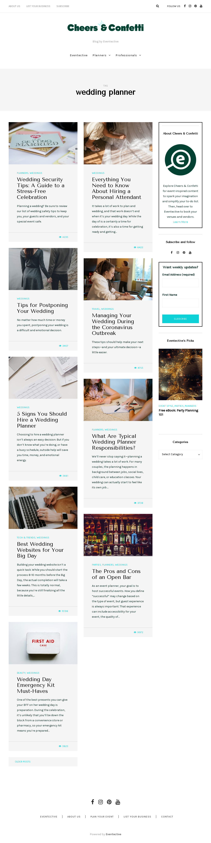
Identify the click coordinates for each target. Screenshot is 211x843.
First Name (169, 295)
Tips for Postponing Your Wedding (42, 308)
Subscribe (62, 6)
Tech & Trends (26, 537)
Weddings (36, 173)
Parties (96, 565)
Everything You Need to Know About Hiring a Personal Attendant (116, 188)
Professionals (126, 55)
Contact (167, 816)
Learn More (180, 222)
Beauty (21, 673)
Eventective (79, 55)
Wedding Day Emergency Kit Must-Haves (36, 685)
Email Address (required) (178, 274)
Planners (100, 55)
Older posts (22, 761)
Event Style (166, 406)
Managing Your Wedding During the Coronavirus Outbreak (113, 324)
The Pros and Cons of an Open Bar (116, 574)
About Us (14, 6)
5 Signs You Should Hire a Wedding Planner (42, 420)
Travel (96, 309)
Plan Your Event (102, 816)
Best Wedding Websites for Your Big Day (40, 550)
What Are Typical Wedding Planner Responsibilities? (114, 442)
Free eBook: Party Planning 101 (178, 412)
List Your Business (38, 6)
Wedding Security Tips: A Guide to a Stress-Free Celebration (40, 188)
